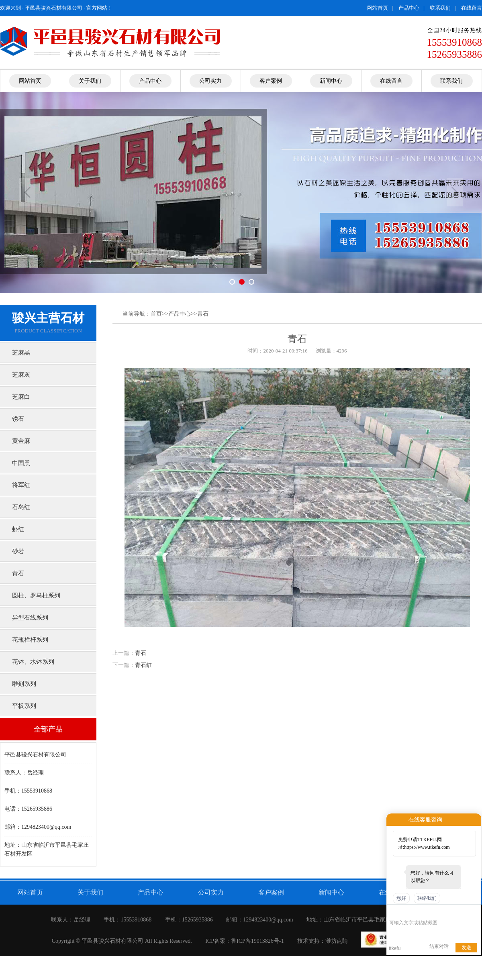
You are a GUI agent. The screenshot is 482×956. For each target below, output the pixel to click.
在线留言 (471, 8)
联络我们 (427, 898)
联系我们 (440, 8)
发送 (466, 947)
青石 (202, 314)
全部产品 (48, 729)
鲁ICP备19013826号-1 (257, 941)
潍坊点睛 (336, 941)
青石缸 (143, 665)
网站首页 (377, 8)
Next (455, 192)
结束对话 (439, 946)
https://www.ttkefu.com (426, 847)
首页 (156, 314)
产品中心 (408, 8)
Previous (27, 192)
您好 (401, 898)
